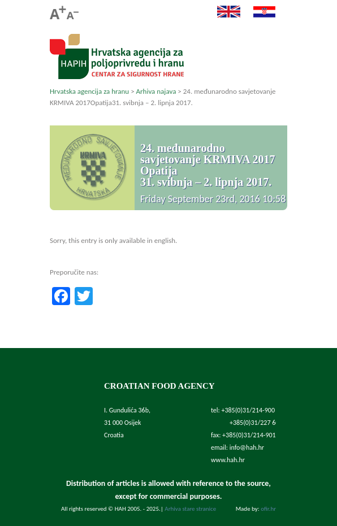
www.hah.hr (228, 460)
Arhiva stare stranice (190, 508)
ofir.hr (268, 508)
